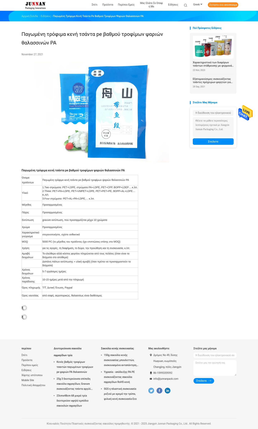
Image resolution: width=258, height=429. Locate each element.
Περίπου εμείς (30, 365)
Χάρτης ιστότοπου (32, 375)
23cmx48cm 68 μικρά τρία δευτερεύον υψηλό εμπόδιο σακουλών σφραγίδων (73, 400)
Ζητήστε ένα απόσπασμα (223, 4)
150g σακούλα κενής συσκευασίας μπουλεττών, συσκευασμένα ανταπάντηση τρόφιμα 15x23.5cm (120, 361)
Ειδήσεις (27, 370)
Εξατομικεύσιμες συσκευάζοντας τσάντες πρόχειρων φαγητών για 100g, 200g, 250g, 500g (212, 81)
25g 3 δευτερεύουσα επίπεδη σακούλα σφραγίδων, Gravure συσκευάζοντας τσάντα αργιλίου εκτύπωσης (75, 384)
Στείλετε (213, 141)
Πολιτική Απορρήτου (33, 385)
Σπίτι (24, 355)
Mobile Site (28, 380)
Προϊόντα (27, 360)
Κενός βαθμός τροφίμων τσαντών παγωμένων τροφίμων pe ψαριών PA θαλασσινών (75, 366)
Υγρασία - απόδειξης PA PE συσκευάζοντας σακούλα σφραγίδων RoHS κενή (119, 377)
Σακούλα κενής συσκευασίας (117, 348)
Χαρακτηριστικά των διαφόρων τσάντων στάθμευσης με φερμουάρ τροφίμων (213, 64)
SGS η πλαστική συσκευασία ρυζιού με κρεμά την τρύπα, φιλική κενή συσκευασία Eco (120, 393)
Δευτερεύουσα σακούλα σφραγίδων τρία (67, 352)
